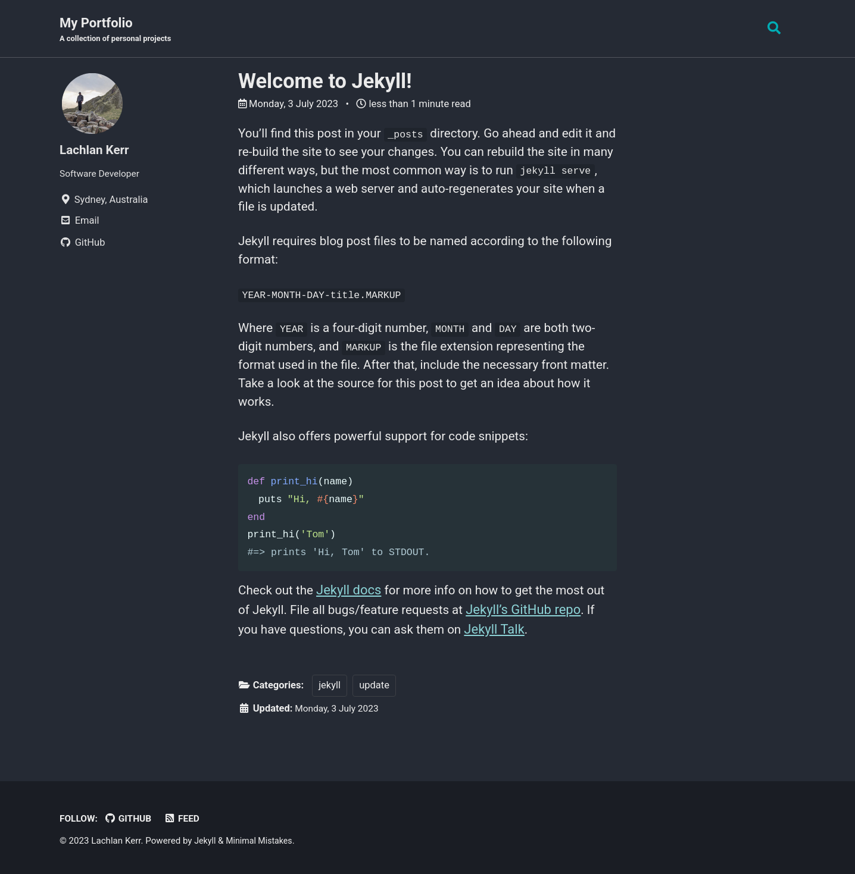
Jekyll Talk (553, 654)
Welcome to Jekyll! (324, 82)
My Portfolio (119, 30)
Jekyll (205, 841)
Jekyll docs (354, 614)
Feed (187, 819)
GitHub (132, 819)
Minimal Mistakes (262, 841)
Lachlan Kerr (97, 150)
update (374, 711)
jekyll (330, 711)
